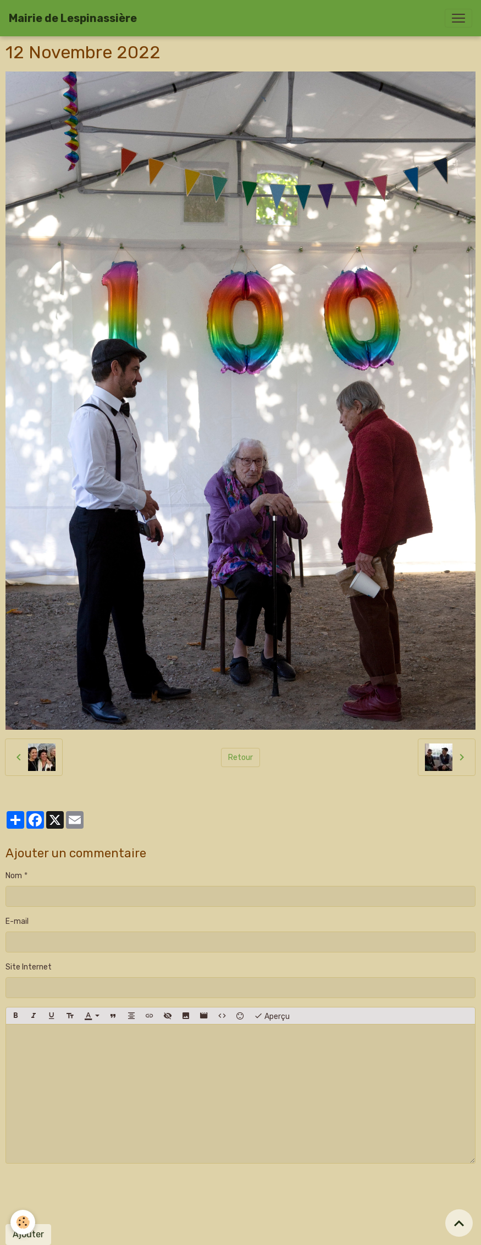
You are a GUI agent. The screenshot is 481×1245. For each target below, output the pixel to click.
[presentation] (89, 1193)
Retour (240, 757)
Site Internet (28, 967)
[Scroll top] (459, 1223)
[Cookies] (23, 1222)
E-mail (17, 921)
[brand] (73, 18)
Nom (13, 875)
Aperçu (272, 1015)
